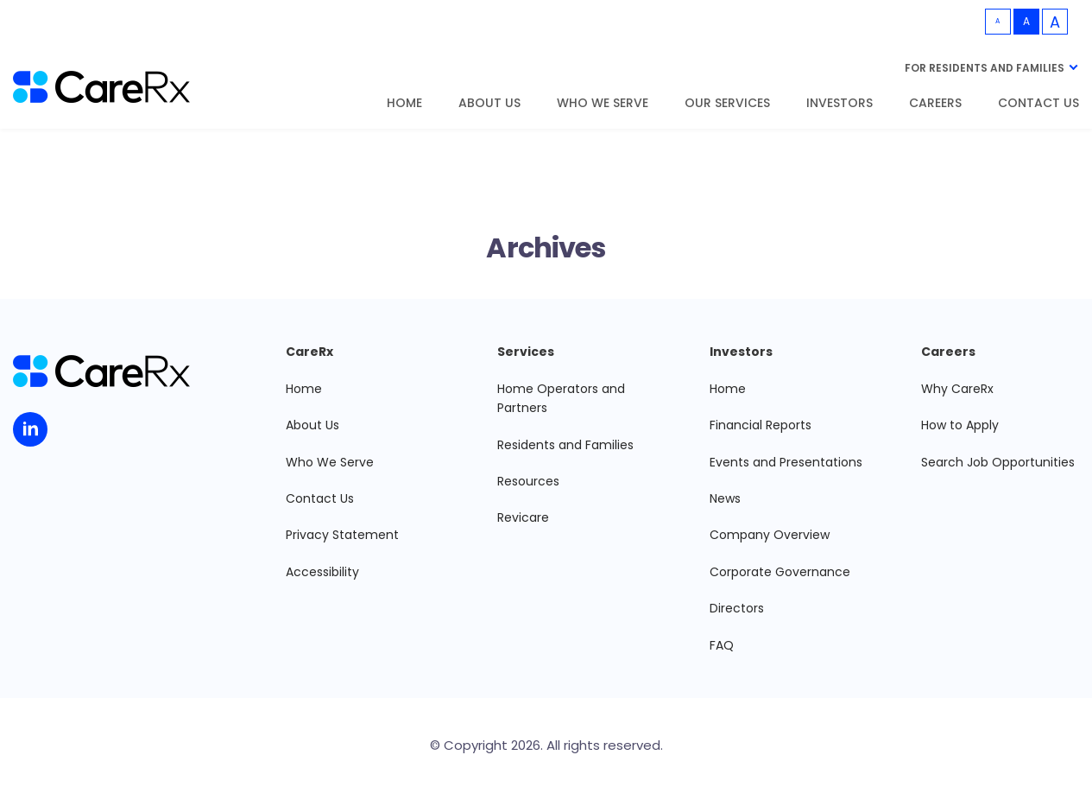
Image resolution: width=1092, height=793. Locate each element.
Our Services (727, 103)
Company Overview (770, 534)
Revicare (523, 517)
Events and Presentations (786, 462)
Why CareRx (957, 388)
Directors (737, 608)
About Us (489, 103)
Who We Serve (602, 103)
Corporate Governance (780, 571)
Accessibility (322, 571)
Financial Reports (760, 425)
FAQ (722, 645)
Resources (528, 481)
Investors (839, 103)
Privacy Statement (342, 534)
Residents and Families (565, 445)
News (725, 498)
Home (404, 103)
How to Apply (960, 425)
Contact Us (1038, 103)
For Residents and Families (984, 67)
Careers (935, 103)
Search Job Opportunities (998, 462)
